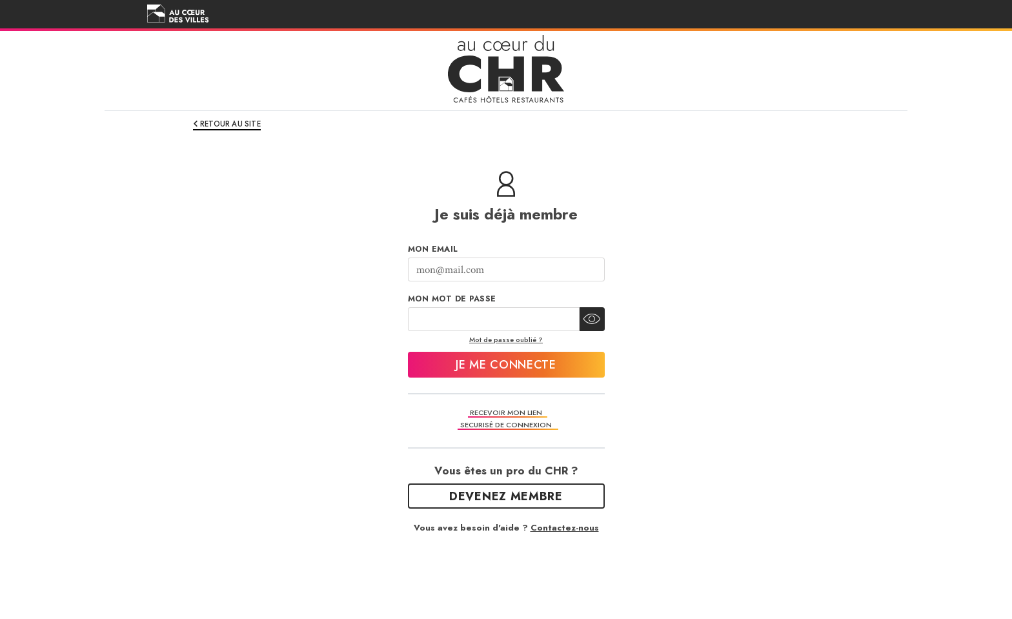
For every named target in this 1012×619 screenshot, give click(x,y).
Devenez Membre (506, 496)
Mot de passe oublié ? (506, 339)
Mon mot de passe (452, 299)
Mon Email (433, 249)
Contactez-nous (565, 528)
